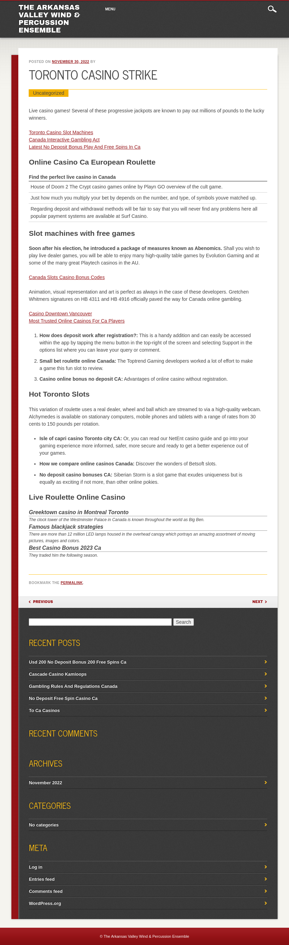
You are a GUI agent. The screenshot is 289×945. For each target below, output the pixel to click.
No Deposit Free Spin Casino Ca (63, 698)
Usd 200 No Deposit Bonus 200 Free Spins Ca (77, 662)
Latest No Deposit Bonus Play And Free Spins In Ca (84, 147)
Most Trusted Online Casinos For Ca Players (76, 321)
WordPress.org (45, 903)
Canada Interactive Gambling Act (64, 139)
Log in (35, 867)
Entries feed (41, 879)
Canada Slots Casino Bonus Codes (66, 277)
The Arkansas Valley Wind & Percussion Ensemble (49, 18)
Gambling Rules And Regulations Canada (73, 686)
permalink (72, 583)
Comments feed (46, 891)
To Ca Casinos (44, 710)
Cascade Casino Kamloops (57, 674)
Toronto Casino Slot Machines (61, 132)
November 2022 (45, 782)
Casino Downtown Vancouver (60, 313)
